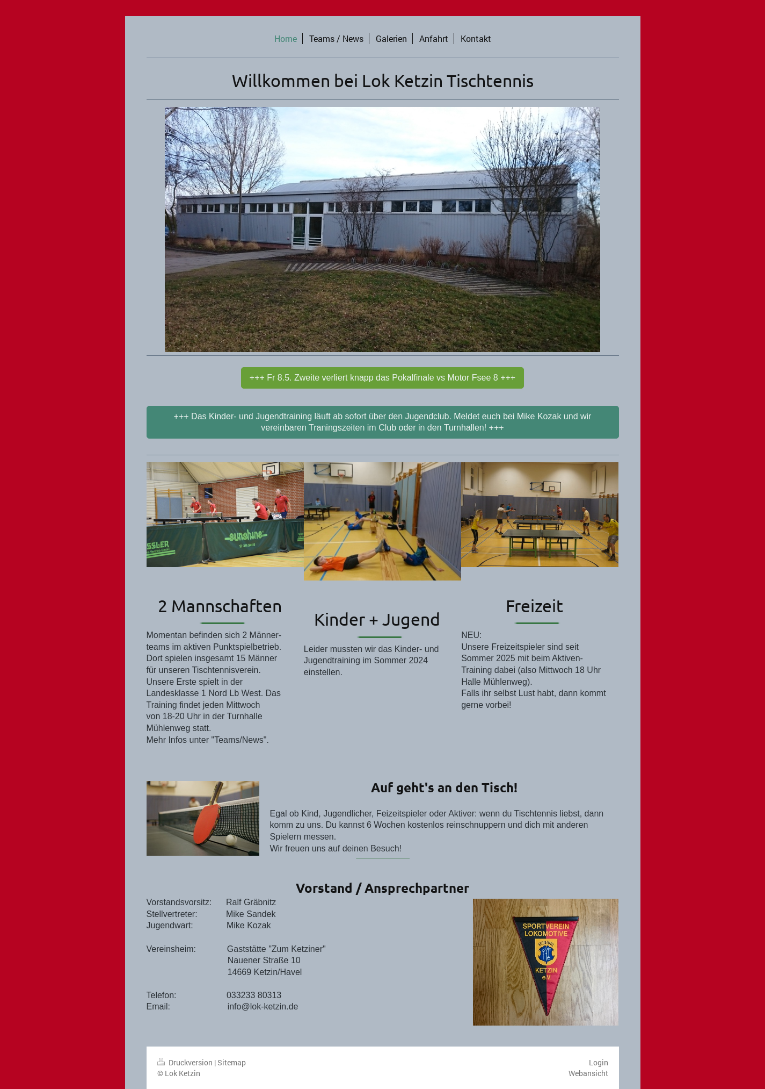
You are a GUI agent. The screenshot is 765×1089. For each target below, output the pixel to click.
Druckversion (185, 1062)
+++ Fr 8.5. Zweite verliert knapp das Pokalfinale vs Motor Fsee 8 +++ (382, 377)
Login (598, 1062)
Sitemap (231, 1062)
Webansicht (588, 1073)
